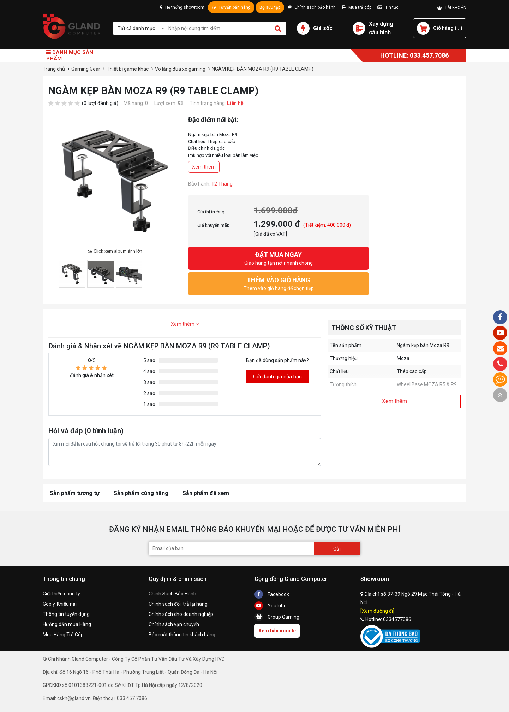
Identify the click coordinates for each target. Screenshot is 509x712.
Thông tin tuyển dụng (66, 614)
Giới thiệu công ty (61, 593)
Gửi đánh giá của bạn (277, 376)
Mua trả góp (356, 7)
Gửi (337, 549)
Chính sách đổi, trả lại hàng (178, 604)
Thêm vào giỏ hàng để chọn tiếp (278, 283)
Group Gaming (276, 617)
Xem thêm (204, 167)
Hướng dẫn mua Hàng (67, 624)
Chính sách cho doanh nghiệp (181, 614)
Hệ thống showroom (182, 7)
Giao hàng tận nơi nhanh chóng (278, 258)
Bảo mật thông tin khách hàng (182, 634)
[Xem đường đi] (377, 611)
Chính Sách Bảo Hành (172, 593)
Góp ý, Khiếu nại (60, 604)
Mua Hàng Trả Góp (63, 634)
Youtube (270, 605)
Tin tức (388, 7)
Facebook (271, 594)
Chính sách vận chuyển (174, 624)
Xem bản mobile (277, 631)
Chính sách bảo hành (312, 7)
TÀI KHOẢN (451, 7)
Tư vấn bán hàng (231, 7)
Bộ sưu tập (269, 7)
